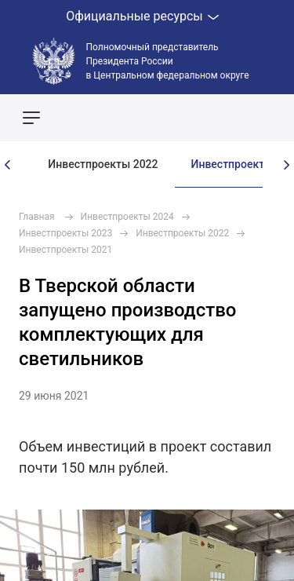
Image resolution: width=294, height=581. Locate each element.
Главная (37, 216)
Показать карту (235, 117)
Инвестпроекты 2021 (65, 249)
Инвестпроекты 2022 (103, 164)
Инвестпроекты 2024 (127, 216)
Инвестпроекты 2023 (65, 233)
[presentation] (8, 164)
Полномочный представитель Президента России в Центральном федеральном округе (167, 61)
